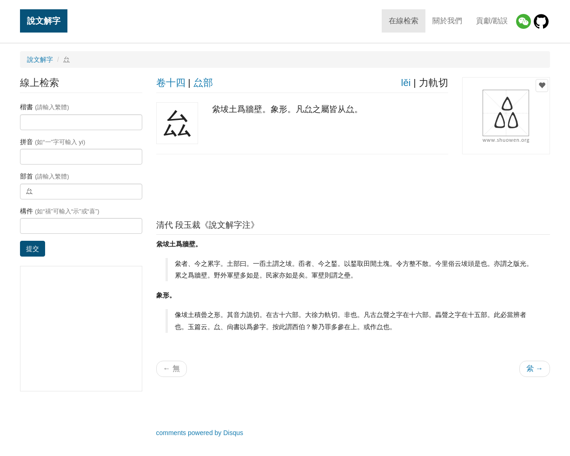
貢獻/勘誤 (492, 21)
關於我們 (447, 21)
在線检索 (403, 21)
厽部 (203, 82)
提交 (32, 248)
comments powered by (200, 432)
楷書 (44, 107)
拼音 (52, 141)
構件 (59, 211)
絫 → (534, 368)
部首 (44, 176)
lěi (406, 82)
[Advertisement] (353, 184)
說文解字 (43, 21)
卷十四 (171, 82)
